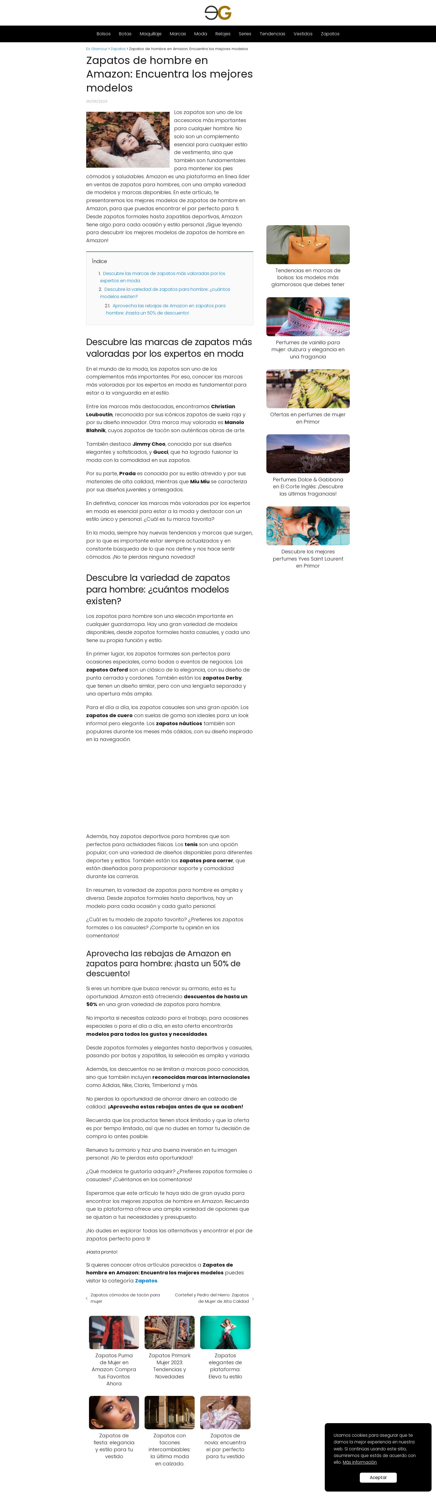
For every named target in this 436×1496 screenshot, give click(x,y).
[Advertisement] (169, 788)
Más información (360, 1462)
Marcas (178, 34)
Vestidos (303, 34)
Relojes (223, 34)
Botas (125, 34)
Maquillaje (151, 34)
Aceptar (378, 1477)
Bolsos (104, 34)
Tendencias (272, 34)
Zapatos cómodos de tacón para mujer (125, 1298)
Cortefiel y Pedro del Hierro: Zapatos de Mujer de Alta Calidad (212, 1298)
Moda (200, 34)
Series (245, 34)
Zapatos (330, 34)
